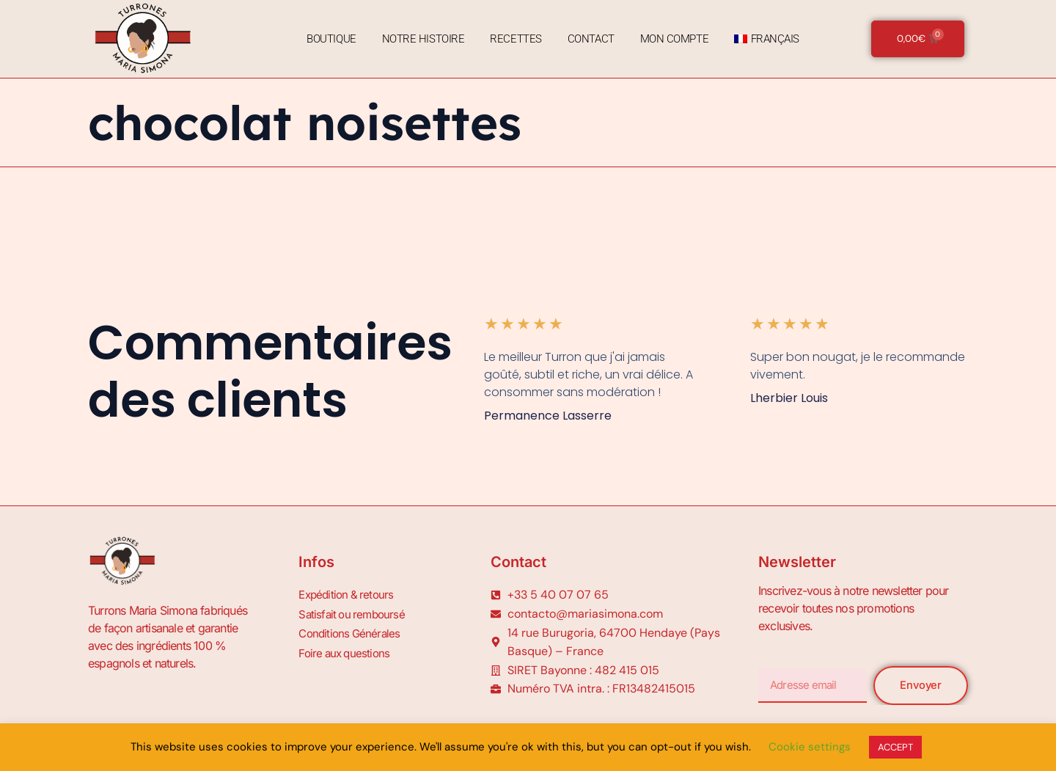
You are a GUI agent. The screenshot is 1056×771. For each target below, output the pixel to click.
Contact (588, 38)
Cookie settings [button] (810, 746)
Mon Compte (672, 38)
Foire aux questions (346, 647)
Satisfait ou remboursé (354, 611)
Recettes (513, 38)
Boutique (328, 38)
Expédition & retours (348, 594)
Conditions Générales (351, 629)
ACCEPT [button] (895, 747)
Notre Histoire (421, 38)
